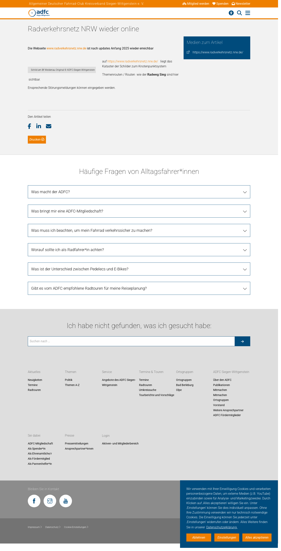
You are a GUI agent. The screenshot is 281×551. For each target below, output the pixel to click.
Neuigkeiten (35, 387)
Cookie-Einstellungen (76, 534)
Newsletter (241, 4)
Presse (69, 442)
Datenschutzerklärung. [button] (221, 527)
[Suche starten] (242, 348)
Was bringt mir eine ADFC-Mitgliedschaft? (67, 218)
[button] (32, 133)
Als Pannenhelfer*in (40, 470)
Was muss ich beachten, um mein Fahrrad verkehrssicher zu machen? (91, 237)
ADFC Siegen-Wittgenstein (231, 379)
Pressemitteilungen (76, 450)
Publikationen (221, 391)
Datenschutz (53, 534)
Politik (68, 387)
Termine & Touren (151, 379)
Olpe (179, 397)
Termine (32, 391)
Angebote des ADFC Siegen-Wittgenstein (119, 389)
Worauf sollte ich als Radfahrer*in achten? (67, 256)
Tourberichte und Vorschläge (156, 402)
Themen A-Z (72, 391)
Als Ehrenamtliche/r (40, 460)
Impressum (35, 534)
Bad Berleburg (184, 391)
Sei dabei (34, 442)
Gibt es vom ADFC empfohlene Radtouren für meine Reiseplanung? (89, 295)
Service (107, 379)
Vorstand (219, 412)
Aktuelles (34, 379)
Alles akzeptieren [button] (257, 537)
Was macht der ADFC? (50, 198)
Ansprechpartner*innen (79, 455)
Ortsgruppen (184, 379)
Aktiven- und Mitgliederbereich (120, 450)
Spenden (220, 4)
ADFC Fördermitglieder (227, 422)
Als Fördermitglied (39, 465)
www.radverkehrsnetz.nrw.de (66, 48)
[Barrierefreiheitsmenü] (231, 13)
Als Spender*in (37, 455)
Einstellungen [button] (227, 537)
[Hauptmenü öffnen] (247, 13)
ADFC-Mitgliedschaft (40, 450)
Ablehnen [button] (198, 537)
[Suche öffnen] (239, 13)
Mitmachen (220, 397)
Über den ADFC (222, 387)
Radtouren (34, 397)
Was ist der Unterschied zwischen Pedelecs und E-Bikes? (79, 276)
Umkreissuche (147, 397)
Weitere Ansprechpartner (228, 417)
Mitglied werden (195, 4)
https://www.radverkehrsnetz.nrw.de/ (218, 52)
